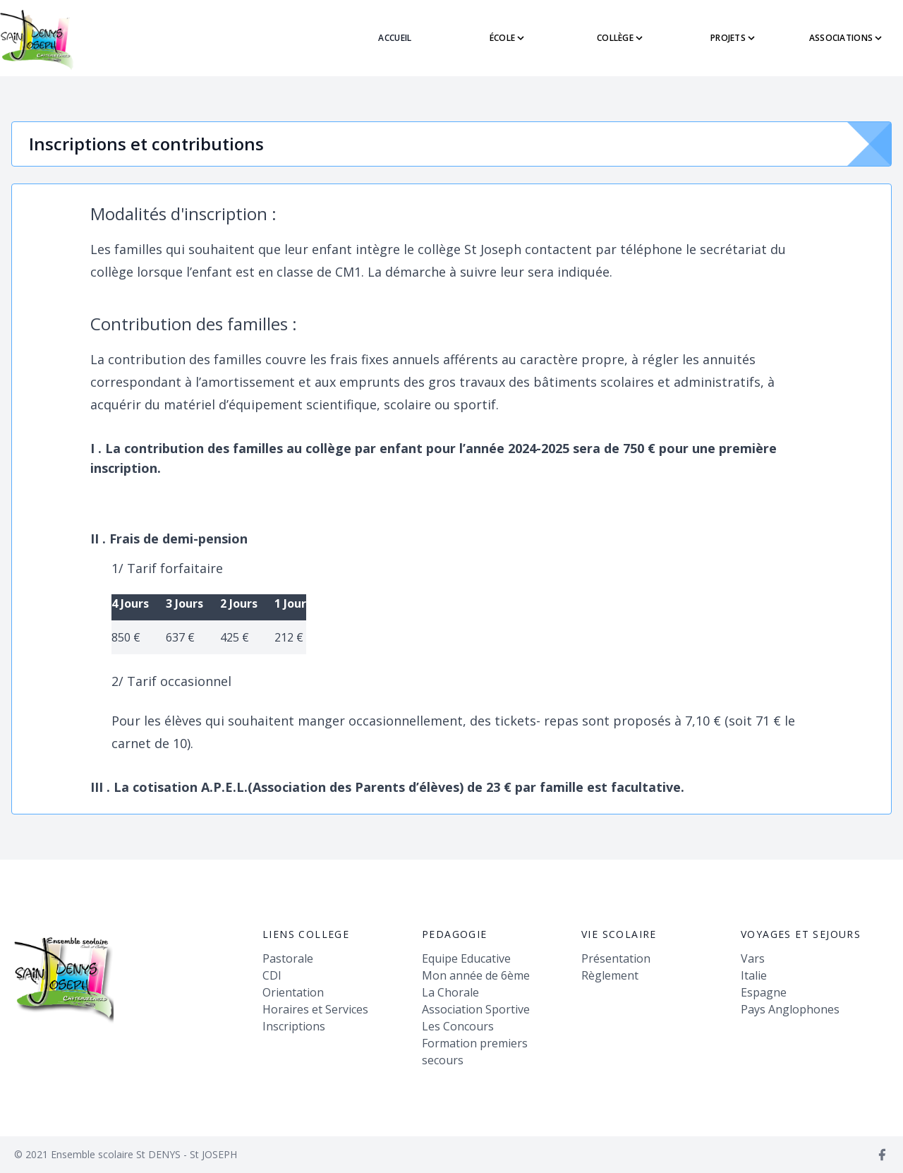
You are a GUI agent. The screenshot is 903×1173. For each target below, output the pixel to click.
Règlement (609, 975)
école (508, 38)
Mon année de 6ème (476, 975)
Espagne (764, 992)
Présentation (615, 958)
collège (621, 38)
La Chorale (450, 992)
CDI (271, 975)
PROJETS (733, 38)
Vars (753, 958)
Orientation (293, 992)
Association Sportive (476, 1009)
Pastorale (287, 958)
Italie (754, 975)
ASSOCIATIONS (847, 38)
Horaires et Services (315, 1009)
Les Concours (458, 1026)
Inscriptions (293, 1026)
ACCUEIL (394, 38)
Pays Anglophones (790, 1009)
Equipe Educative (466, 958)
